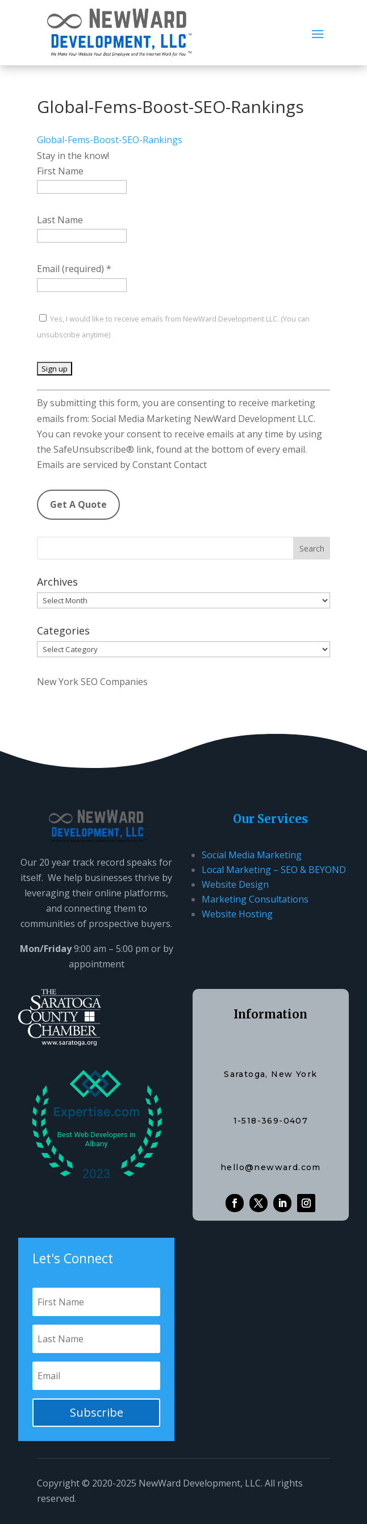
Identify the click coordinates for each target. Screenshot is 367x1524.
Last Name (60, 220)
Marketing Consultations (255, 899)
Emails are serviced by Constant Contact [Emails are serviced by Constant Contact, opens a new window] (122, 464)
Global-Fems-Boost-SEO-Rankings (109, 139)
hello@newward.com (270, 1167)
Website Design (235, 884)
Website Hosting (237, 914)
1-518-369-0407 (270, 1121)
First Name (60, 171)
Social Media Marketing (252, 855)
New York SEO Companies (92, 681)
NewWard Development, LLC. (200, 1483)
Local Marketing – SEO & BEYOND (274, 869)
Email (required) (74, 268)
